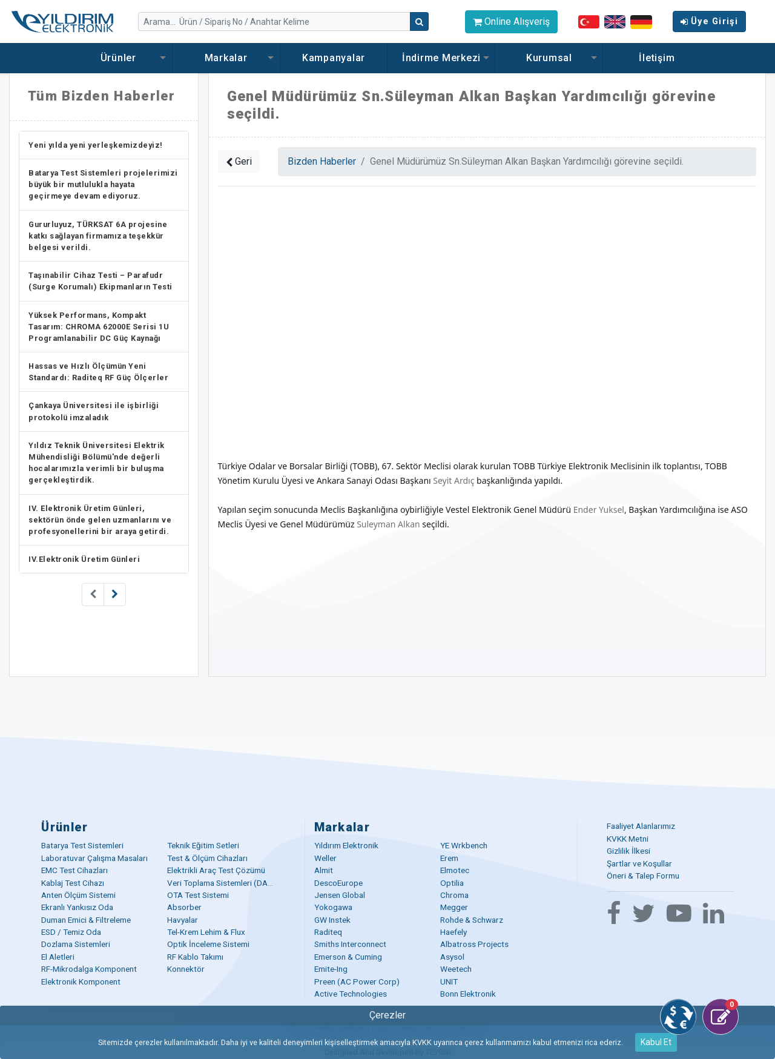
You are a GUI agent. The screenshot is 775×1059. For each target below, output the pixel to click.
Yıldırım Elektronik (346, 845)
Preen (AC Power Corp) (357, 981)
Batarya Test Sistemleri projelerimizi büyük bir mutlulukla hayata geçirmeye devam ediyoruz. (103, 184)
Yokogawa (333, 907)
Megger (454, 907)
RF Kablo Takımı (195, 957)
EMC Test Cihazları (74, 870)
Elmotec (454, 870)
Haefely (453, 932)
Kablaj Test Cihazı (72, 883)
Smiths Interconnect (350, 944)
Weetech (456, 969)
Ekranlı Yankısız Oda (77, 907)
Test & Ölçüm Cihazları (207, 858)
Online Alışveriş (511, 21)
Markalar (226, 58)
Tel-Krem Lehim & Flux (206, 932)
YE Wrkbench (463, 845)
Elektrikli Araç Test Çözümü (216, 870)
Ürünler (118, 58)
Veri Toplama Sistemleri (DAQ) (222, 883)
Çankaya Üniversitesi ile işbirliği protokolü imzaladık (93, 411)
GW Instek (332, 920)
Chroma (454, 895)
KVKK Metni (627, 838)
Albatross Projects (474, 944)
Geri (239, 161)
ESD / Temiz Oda (71, 932)
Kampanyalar (333, 58)
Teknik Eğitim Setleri (203, 845)
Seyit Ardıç (453, 480)
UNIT (449, 981)
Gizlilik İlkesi (628, 851)
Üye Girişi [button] (709, 21)
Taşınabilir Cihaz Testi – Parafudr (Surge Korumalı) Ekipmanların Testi (100, 281)
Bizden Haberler (322, 161)
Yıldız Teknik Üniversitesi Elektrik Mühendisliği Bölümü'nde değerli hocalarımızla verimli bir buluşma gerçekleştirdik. (96, 463)
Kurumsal (549, 58)
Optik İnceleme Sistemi (208, 944)
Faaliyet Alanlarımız (641, 826)
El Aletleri (57, 957)
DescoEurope (338, 883)
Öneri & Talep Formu (643, 875)
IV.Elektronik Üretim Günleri (84, 559)
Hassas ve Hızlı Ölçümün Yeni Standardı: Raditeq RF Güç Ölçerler (98, 371)
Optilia (452, 883)
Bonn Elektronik (468, 993)
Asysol (452, 957)
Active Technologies (350, 993)
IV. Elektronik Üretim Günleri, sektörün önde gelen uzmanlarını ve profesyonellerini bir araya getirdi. (99, 520)
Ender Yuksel (598, 509)
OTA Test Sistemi (198, 895)
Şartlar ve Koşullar (639, 863)
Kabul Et (656, 1042)
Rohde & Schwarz (471, 920)
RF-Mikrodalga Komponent (89, 969)
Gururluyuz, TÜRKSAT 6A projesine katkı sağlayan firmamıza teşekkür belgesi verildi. (97, 236)
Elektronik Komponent (80, 981)
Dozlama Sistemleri (75, 944)
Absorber (184, 907)
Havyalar (182, 920)
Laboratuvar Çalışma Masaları (94, 858)
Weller (325, 858)
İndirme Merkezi (441, 58)
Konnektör (186, 969)
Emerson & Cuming (348, 957)
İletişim (656, 58)
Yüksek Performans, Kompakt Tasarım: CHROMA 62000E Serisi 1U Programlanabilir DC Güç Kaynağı (98, 327)
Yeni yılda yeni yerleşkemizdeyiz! (95, 145)
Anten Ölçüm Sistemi (78, 895)
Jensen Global (339, 895)
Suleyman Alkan (388, 524)
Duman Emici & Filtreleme (86, 920)
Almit (323, 870)
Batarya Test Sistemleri (82, 845)
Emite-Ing (331, 969)
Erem (449, 858)
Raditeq (328, 932)
